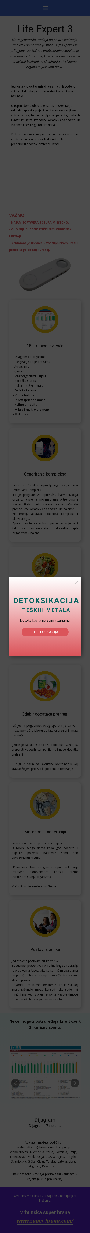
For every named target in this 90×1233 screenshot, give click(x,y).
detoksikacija (45, 632)
